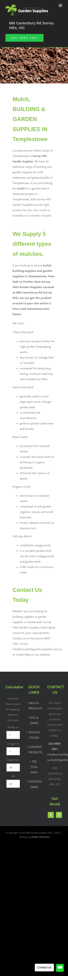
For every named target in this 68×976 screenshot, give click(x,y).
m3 (13, 776)
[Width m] (13, 735)
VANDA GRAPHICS (40, 837)
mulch (21, 188)
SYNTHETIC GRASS (34, 784)
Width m (13, 727)
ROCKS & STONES (34, 734)
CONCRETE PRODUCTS (34, 749)
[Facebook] (51, 815)
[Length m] (13, 751)
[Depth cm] (13, 767)
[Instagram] (59, 815)
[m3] (13, 784)
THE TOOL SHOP (34, 767)
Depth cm (13, 760)
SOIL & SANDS (34, 720)
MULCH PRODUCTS (34, 705)
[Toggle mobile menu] (61, 5)
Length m (13, 743)
